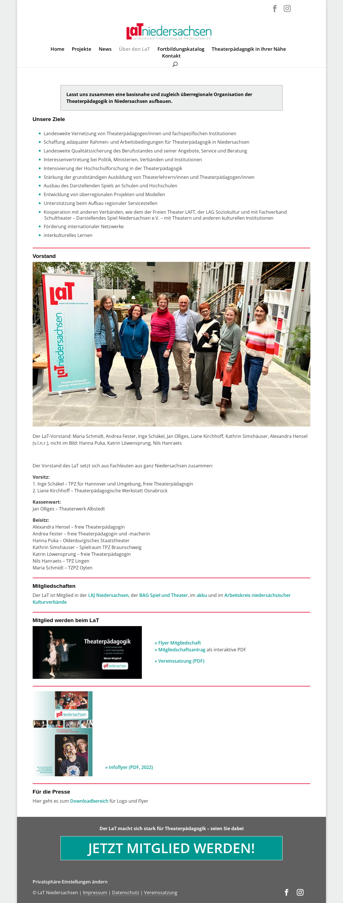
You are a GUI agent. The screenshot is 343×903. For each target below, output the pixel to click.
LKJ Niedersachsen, (109, 595)
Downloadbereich (89, 801)
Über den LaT (134, 49)
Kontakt (171, 56)
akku (202, 595)
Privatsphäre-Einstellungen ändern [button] (70, 882)
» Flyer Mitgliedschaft (178, 643)
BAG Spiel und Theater (163, 595)
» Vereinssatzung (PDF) (179, 661)
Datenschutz (125, 892)
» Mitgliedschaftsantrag (180, 649)
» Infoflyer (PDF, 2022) (129, 767)
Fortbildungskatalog (180, 49)
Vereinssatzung (160, 892)
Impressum (95, 892)
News (105, 49)
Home (57, 49)
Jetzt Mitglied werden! (171, 848)
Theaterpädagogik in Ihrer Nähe (249, 49)
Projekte (81, 49)
